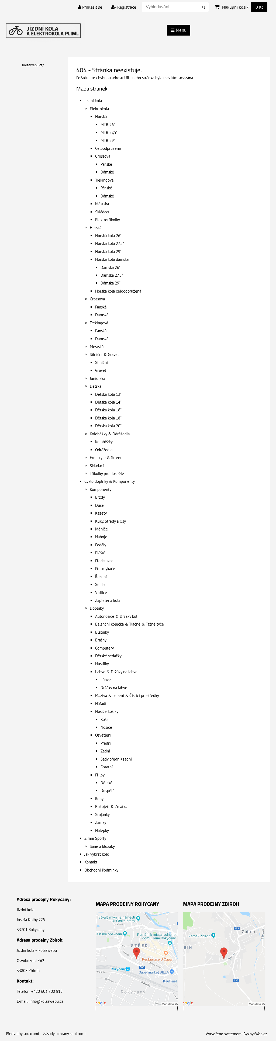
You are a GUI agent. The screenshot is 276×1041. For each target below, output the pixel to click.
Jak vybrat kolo (96, 854)
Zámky (100, 822)
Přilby (100, 775)
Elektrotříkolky (107, 219)
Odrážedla (103, 449)
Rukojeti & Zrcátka (111, 806)
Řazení (101, 576)
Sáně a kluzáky (102, 846)
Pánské (106, 164)
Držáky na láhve (114, 687)
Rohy (99, 798)
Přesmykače (105, 568)
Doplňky (97, 608)
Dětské (106, 782)
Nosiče (106, 727)
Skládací (102, 211)
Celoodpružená (108, 148)
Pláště (100, 552)
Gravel (100, 370)
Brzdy (100, 497)
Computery (104, 648)
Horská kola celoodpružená (118, 291)
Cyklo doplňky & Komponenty (109, 481)
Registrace (123, 7)
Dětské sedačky (108, 655)
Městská (102, 203)
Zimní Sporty (95, 838)
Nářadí (100, 703)
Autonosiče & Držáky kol (116, 616)
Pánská (100, 307)
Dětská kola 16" (108, 409)
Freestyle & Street (106, 457)
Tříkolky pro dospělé (107, 473)
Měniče (101, 529)
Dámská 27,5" (112, 275)
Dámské (107, 172)
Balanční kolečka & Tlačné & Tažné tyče (129, 624)
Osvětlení (103, 735)
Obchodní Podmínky (101, 870)
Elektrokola (99, 108)
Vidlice (101, 592)
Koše (105, 719)
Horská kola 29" (108, 251)
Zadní (105, 751)
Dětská (95, 386)
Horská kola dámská (112, 259)
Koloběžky (104, 441)
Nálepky (102, 830)
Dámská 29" (110, 283)
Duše (99, 505)
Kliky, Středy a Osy (110, 521)
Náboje (101, 536)
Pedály (100, 544)
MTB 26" (108, 124)
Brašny (100, 640)
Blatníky (102, 632)
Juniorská (97, 378)
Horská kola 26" (108, 235)
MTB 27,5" (109, 132)
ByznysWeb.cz (255, 1033)
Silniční (101, 362)
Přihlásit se (90, 7)
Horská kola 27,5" (109, 243)
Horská (101, 116)
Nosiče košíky (106, 711)
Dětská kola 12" (108, 394)
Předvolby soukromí (22, 1033)
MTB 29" (108, 140)
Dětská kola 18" (108, 418)
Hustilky (102, 663)
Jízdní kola (93, 100)
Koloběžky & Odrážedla (110, 433)
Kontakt (90, 862)
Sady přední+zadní (116, 759)
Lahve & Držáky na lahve (116, 671)
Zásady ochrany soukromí (64, 1033)
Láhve (106, 679)
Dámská (101, 314)
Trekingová (104, 180)
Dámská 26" (110, 267)
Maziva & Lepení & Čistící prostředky (127, 695)
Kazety (101, 513)
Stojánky (102, 814)
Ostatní (107, 766)
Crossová (102, 156)
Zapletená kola (107, 600)
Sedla (100, 584)
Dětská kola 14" (108, 402)
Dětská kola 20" (108, 425)
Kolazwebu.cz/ (33, 65)
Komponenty (100, 489)
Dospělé (108, 790)
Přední (106, 743)
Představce (104, 560)
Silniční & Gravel (104, 354)
